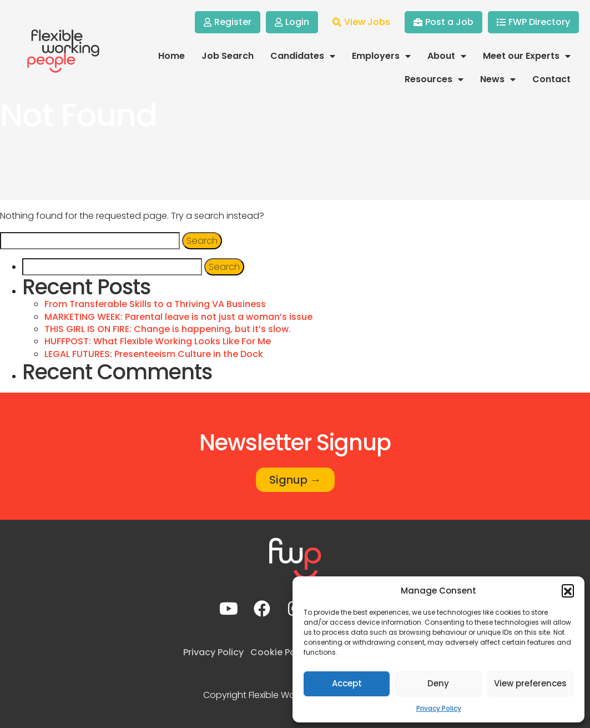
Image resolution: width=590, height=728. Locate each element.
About (446, 56)
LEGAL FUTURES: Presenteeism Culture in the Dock (153, 354)
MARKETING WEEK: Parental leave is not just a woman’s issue (178, 316)
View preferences (530, 683)
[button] (567, 590)
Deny (438, 683)
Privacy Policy (438, 708)
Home (171, 55)
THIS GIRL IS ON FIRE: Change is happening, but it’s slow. (167, 329)
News (498, 79)
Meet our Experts (527, 56)
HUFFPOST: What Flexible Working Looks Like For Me (157, 341)
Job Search (227, 55)
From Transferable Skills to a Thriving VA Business (155, 304)
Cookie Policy (280, 652)
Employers (381, 56)
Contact (551, 79)
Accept (347, 683)
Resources (434, 79)
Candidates (302, 56)
